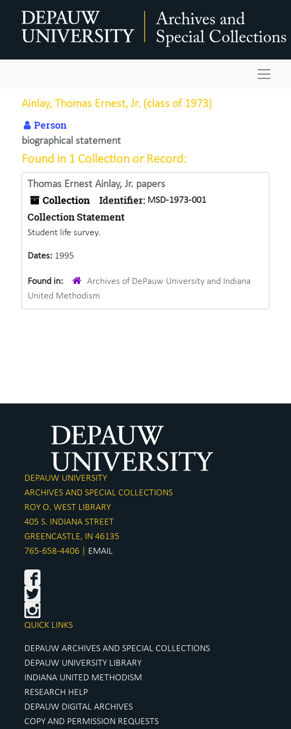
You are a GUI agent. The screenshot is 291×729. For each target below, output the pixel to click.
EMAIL (100, 551)
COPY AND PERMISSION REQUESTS (91, 722)
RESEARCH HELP (56, 692)
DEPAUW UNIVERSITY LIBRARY (82, 663)
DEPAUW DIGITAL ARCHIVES (78, 707)
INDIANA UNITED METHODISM (83, 678)
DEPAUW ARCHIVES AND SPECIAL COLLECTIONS (117, 649)
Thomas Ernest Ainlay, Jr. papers (96, 184)
